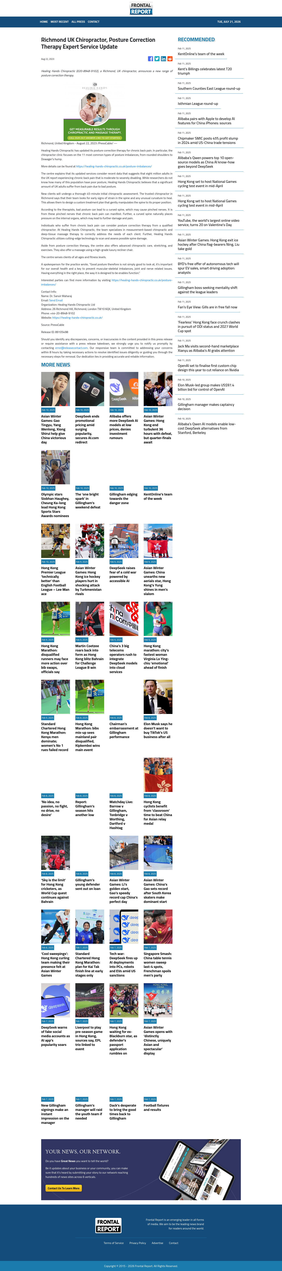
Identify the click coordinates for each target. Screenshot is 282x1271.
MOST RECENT (60, 21)
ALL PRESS (78, 21)
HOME (44, 21)
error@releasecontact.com (71, 347)
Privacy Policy (137, 1243)
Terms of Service (114, 1243)
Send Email (56, 300)
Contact (173, 1243)
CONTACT (93, 21)
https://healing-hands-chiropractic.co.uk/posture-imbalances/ (114, 166)
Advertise (157, 1243)
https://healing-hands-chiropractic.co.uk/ (77, 317)
